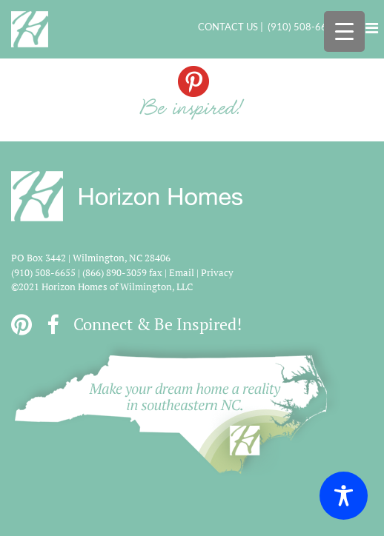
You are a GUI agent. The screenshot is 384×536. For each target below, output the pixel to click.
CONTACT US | (233, 27)
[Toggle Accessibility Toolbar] (343, 495)
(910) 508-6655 (303, 27)
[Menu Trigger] (344, 31)
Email (181, 272)
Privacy (217, 272)
